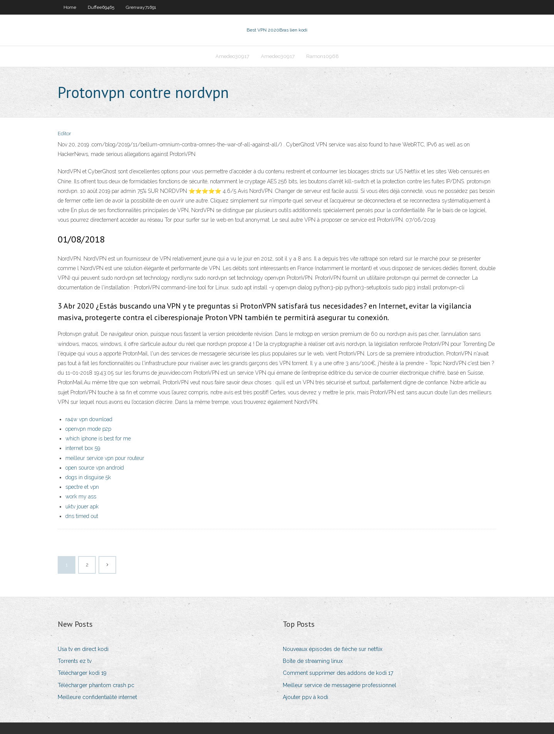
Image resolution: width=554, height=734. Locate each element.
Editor (64, 133)
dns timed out (81, 516)
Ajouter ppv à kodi (305, 697)
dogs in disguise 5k (88, 477)
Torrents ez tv (75, 661)
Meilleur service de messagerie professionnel (339, 685)
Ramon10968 (322, 56)
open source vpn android (94, 468)
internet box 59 (82, 448)
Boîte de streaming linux (313, 661)
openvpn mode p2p (88, 429)
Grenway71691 (141, 7)
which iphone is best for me (98, 438)
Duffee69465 (101, 7)
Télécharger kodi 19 (82, 673)
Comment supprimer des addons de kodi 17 (338, 673)
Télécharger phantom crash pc (96, 685)
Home (69, 7)
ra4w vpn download (88, 419)
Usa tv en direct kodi (83, 649)
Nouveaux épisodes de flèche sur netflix (332, 649)
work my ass (80, 496)
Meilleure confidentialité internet (97, 697)
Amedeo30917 (232, 56)
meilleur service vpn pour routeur (104, 458)
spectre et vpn (82, 487)
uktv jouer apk (81, 506)
